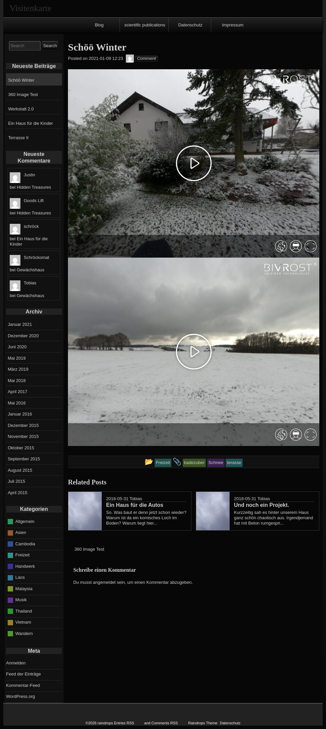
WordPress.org (20, 696)
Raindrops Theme (203, 723)
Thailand (23, 611)
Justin (29, 174)
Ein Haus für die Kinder (30, 123)
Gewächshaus (30, 269)
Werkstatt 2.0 (21, 108)
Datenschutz (190, 24)
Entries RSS (124, 723)
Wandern (24, 633)
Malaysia (23, 588)
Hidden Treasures (34, 187)
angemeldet (104, 582)
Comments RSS (164, 723)
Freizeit (22, 554)
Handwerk (25, 566)
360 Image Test (23, 94)
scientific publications (144, 24)
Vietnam (23, 622)
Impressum (232, 24)
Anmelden (16, 662)
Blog (99, 24)
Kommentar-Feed (23, 685)
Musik (21, 599)
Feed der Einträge (23, 673)
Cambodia (25, 543)
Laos (20, 577)
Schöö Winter (21, 80)
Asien (20, 532)
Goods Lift (34, 200)
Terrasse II (18, 137)
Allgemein (24, 521)
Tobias (136, 498)
